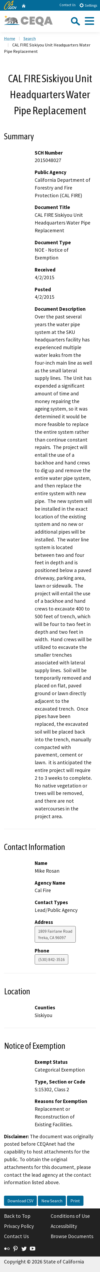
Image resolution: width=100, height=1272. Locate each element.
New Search (51, 1200)
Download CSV (20, 1200)
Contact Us (67, 5)
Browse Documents (72, 1236)
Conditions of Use (70, 1216)
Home (9, 38)
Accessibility (64, 1226)
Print (75, 1200)
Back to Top (17, 1216)
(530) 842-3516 (51, 959)
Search (29, 38)
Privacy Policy (19, 1226)
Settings (88, 5)
